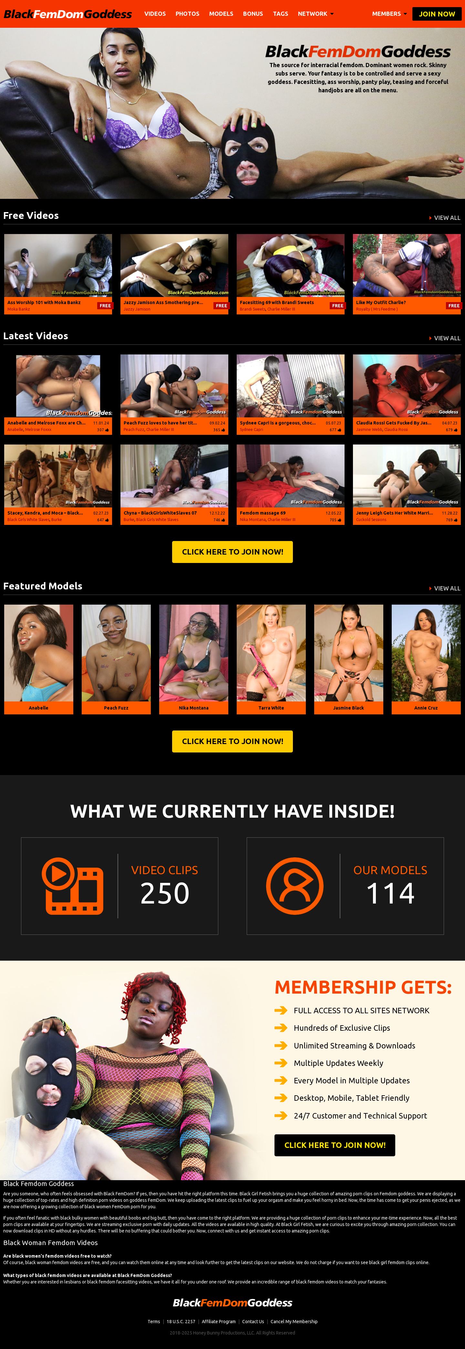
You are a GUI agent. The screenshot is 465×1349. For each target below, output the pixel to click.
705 (335, 520)
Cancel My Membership (294, 1321)
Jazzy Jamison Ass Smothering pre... (163, 302)
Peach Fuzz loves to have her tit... (160, 422)
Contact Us (253, 1321)
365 (219, 430)
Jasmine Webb (369, 429)
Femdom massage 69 (262, 513)
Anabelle (15, 429)
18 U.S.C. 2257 (181, 1321)
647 (103, 520)
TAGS (280, 13)
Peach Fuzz (134, 429)
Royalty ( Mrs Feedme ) (377, 309)
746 (219, 520)
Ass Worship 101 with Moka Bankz (44, 302)
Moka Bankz (18, 309)
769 (452, 520)
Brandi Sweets (252, 309)
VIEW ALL (447, 217)
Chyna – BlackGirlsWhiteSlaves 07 (160, 513)
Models (221, 13)
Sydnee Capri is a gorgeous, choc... (278, 422)
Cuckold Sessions (371, 519)
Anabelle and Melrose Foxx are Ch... (46, 422)
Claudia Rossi (396, 429)
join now (437, 14)
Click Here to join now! (232, 551)
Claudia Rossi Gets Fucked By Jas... (393, 422)
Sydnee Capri (251, 429)
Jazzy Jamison (137, 309)
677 (335, 430)
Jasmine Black (348, 707)
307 (103, 430)
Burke (56, 519)
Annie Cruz (426, 707)
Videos (155, 13)
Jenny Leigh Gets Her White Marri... (394, 513)
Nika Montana (253, 519)
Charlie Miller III (281, 309)
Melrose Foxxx (38, 429)
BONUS (253, 13)
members (389, 13)
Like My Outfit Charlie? (381, 302)
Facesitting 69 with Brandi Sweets (277, 302)
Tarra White (271, 707)
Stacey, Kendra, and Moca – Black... (45, 513)
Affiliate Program (219, 1321)
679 (452, 430)
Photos (187, 13)
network (316, 13)
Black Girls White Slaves (28, 519)
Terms (154, 1321)
